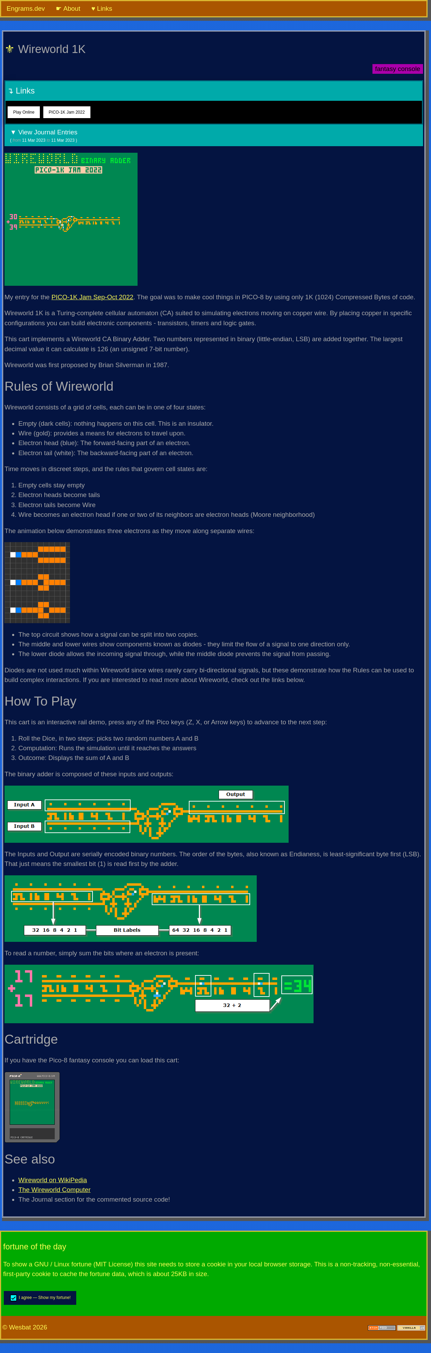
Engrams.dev (26, 8)
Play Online (23, 112)
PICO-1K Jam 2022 (67, 112)
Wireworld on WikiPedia (52, 1180)
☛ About (68, 8)
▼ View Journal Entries (213, 136)
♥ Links (101, 8)
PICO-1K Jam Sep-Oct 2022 (92, 297)
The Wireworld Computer (54, 1189)
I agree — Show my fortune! (40, 1298)
